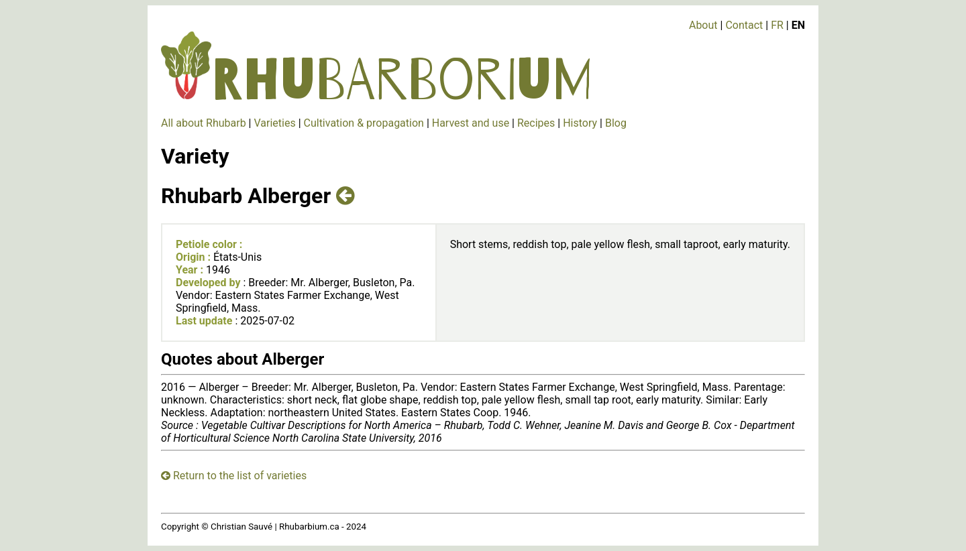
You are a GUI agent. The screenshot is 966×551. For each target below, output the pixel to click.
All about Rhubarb (203, 123)
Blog (616, 123)
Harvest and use (470, 123)
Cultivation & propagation (364, 123)
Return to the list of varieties (234, 475)
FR (777, 25)
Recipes (536, 123)
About (703, 25)
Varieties (274, 123)
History (580, 123)
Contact (744, 25)
